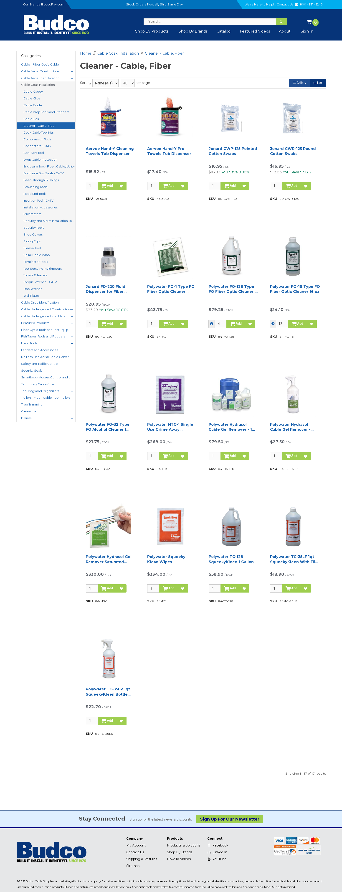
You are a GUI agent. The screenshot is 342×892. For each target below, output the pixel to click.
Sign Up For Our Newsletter (229, 819)
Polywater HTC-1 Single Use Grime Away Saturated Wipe (170, 427)
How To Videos (179, 859)
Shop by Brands (193, 31)
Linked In (217, 852)
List (317, 83)
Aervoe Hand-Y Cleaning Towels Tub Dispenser (110, 151)
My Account (136, 845)
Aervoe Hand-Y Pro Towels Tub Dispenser (169, 151)
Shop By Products (151, 31)
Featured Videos (255, 31)
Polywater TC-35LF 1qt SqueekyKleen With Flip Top (294, 560)
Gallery (299, 83)
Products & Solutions (183, 845)
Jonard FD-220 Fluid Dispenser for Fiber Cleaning (105, 289)
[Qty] (92, 186)
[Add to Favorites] (121, 186)
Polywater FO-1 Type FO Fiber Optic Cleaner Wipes (171, 289)
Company (134, 838)
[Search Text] (215, 21)
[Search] (281, 21)
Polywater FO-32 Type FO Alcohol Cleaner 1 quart (107, 427)
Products (175, 838)
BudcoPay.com (52, 4)
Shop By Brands (179, 852)
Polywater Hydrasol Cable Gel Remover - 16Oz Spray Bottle (290, 427)
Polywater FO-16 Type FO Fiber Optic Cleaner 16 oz (295, 289)
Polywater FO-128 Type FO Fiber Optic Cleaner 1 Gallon (232, 289)
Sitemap (133, 866)
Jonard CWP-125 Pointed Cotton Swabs (233, 151)
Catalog (224, 31)
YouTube (216, 859)
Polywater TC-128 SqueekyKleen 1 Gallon (231, 559)
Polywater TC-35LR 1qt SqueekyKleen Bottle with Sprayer (108, 692)
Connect (215, 838)
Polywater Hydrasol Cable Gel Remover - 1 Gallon (230, 427)
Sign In (307, 31)
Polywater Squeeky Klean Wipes (166, 559)
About (285, 31)
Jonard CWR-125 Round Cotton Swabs (293, 151)
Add (107, 186)
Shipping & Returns (141, 859)
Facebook (217, 845)
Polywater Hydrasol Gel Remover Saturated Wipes (109, 560)
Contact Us (288, 4)
